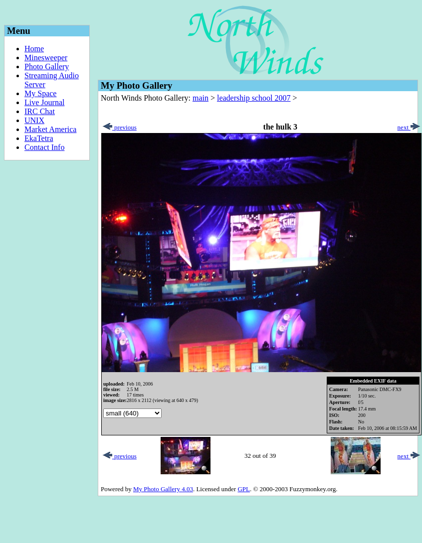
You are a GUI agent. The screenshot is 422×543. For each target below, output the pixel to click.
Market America (50, 129)
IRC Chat (39, 111)
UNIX (34, 120)
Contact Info (44, 147)
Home (34, 48)
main (201, 98)
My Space (40, 93)
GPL (243, 489)
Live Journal (44, 102)
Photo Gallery (46, 66)
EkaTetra (38, 138)
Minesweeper (45, 57)
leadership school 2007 (254, 98)
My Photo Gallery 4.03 (163, 489)
